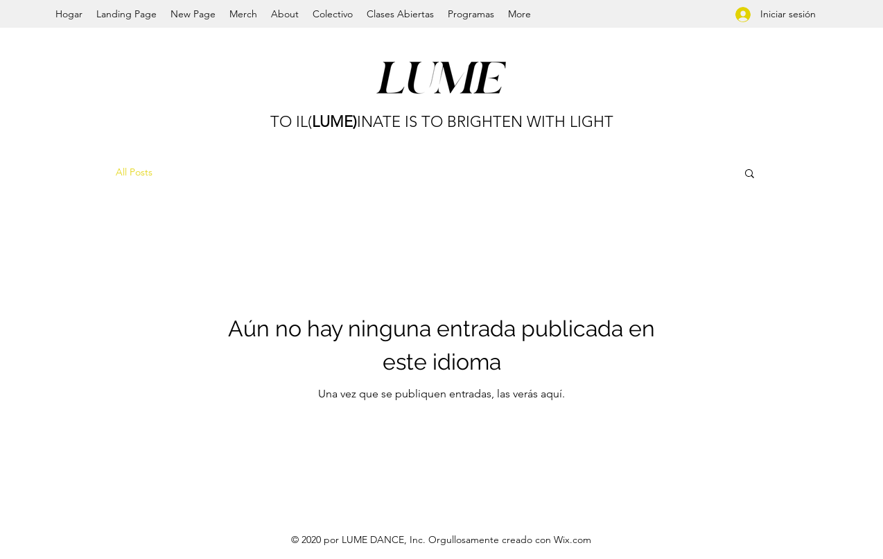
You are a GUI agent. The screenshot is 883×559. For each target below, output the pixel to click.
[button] (749, 174)
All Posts (134, 172)
